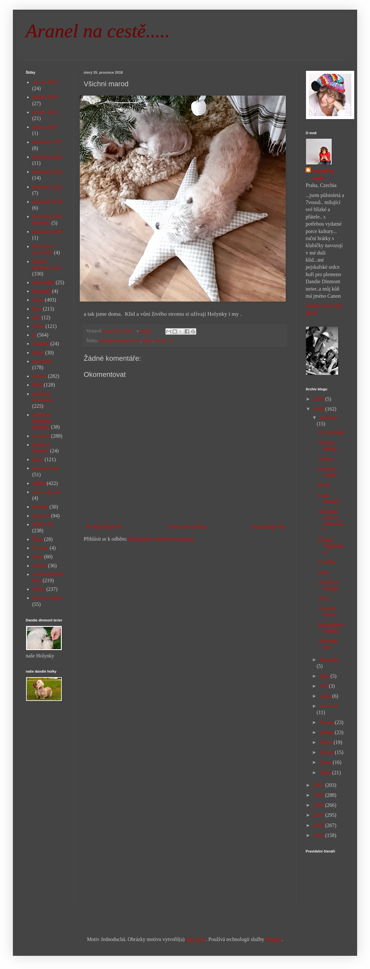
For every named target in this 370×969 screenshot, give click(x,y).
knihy (38, 352)
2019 (319, 399)
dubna (327, 742)
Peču (323, 572)
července (329, 706)
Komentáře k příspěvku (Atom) (161, 539)
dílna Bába (43, 282)
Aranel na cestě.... (323, 174)
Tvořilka (327, 562)
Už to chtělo (331, 432)
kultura (39, 376)
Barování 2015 (47, 187)
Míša (37, 384)
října (325, 676)
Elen (37, 309)
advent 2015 (45, 112)
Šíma (37, 539)
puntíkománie (46, 468)
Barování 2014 (47, 171)
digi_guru (196, 939)
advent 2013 (45, 82)
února (326, 762)
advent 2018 (45, 127)
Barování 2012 (47, 142)
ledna (326, 772)
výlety (38, 589)
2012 (319, 835)
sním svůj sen (46, 492)
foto (36, 317)
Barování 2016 (47, 201)
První (324, 485)
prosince (328, 417)
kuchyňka (42, 361)
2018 (319, 409)
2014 (319, 815)
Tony (37, 556)
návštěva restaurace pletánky (42, 421)
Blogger (273, 939)
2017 (319, 785)
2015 (319, 805)
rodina (38, 483)
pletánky (41, 436)
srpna (326, 696)
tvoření (39, 565)
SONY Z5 (164, 340)
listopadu (329, 659)
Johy (323, 598)
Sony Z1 (41, 515)
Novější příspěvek (104, 526)
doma (148, 340)
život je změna (47, 598)
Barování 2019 (47, 231)
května (327, 732)
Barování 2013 (47, 157)
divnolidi (41, 291)
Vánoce (326, 458)
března (327, 752)
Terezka (40, 548)
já (34, 335)
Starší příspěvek (268, 526)
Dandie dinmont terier (120, 340)
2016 (319, 795)
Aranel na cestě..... (98, 31)
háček (38, 326)
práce (37, 459)
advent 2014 (45, 97)
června (327, 722)
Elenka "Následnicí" (331, 546)
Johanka (40, 343)
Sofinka (40, 506)
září (324, 686)
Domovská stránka (187, 526)
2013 (319, 825)
